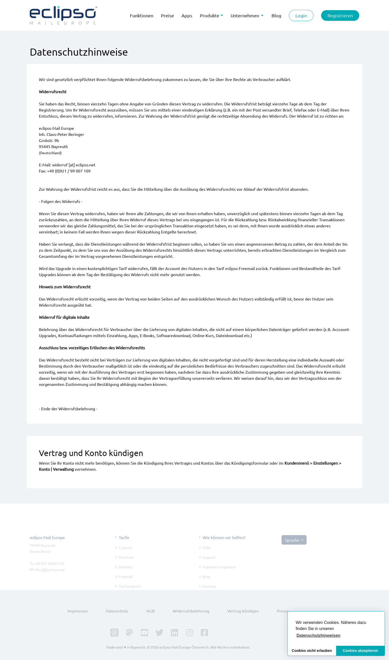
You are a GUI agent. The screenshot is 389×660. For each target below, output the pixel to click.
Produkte (209, 15)
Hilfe (207, 553)
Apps (187, 15)
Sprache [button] (292, 545)
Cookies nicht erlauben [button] (312, 651)
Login (301, 15)
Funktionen (141, 15)
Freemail (126, 582)
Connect (125, 553)
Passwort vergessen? (219, 572)
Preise (167, 15)
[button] (318, 635)
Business (126, 572)
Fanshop (209, 591)
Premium (126, 562)
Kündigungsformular (249, 462)
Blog (206, 582)
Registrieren (340, 15)
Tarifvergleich (130, 591)
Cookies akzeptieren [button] (360, 651)
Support (209, 562)
